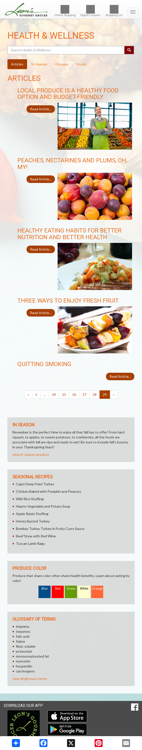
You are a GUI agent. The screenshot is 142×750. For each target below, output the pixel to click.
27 (84, 394)
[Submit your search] (129, 50)
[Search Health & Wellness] (66, 50)
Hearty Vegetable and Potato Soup (43, 506)
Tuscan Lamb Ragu (30, 543)
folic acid (22, 636)
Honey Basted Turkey (33, 521)
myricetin (23, 661)
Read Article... (40, 109)
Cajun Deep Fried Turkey (35, 484)
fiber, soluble (26, 646)
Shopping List (114, 11)
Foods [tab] (81, 64)
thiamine (22, 626)
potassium (24, 651)
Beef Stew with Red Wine (36, 536)
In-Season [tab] (39, 64)
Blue (44, 588)
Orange (97, 588)
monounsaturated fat (32, 656)
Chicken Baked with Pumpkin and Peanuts (48, 491)
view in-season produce (30, 454)
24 (54, 394)
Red (58, 588)
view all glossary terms (29, 678)
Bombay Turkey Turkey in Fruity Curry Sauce (50, 528)
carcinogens (25, 671)
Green (71, 588)
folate (20, 641)
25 (64, 394)
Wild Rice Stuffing (30, 499)
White (84, 588)
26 (74, 394)
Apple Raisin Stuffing (32, 514)
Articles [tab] (17, 64)
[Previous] (28, 394)
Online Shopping (64, 11)
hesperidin (24, 666)
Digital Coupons (90, 11)
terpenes (23, 631)
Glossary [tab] (62, 64)
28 (95, 394)
